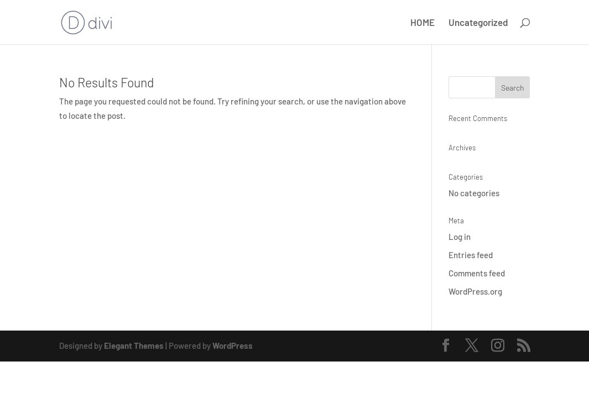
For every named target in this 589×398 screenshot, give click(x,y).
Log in (460, 237)
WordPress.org (475, 291)
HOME (422, 23)
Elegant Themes (134, 345)
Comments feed (477, 273)
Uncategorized (478, 23)
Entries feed (471, 255)
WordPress (232, 345)
